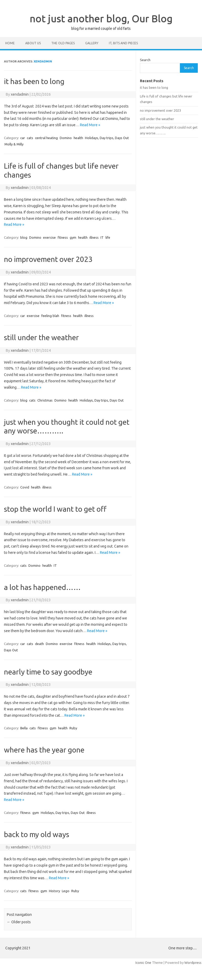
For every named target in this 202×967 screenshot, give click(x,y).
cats (30, 138)
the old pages (63, 43)
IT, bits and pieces (123, 43)
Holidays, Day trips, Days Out (107, 138)
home (10, 43)
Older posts (19, 922)
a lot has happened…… (42, 587)
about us (33, 43)
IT (102, 237)
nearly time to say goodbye (48, 672)
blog (23, 237)
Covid (24, 487)
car (22, 138)
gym (73, 237)
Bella (24, 728)
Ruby (73, 728)
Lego (65, 891)
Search (145, 60)
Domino (66, 138)
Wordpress (192, 962)
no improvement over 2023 (48, 259)
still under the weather (41, 337)
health (78, 138)
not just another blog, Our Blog (101, 18)
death (39, 644)
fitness (63, 237)
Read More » (90, 125)
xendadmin (43, 61)
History (54, 891)
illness (94, 237)
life (107, 237)
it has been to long (34, 81)
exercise (49, 237)
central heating (46, 138)
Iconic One (143, 962)
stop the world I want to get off (55, 509)
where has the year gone (44, 750)
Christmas (45, 400)
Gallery (91, 43)
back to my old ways (36, 834)
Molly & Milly (13, 144)
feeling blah (50, 316)
